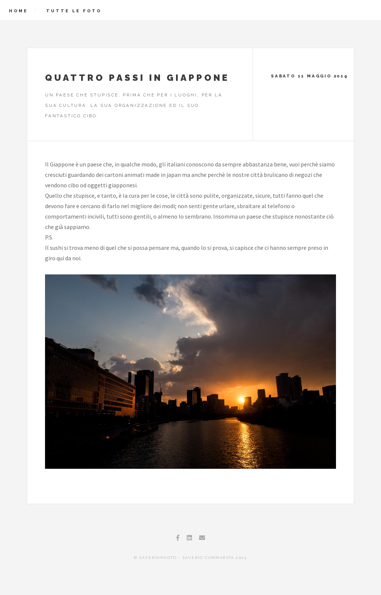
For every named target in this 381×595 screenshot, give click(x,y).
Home (18, 10)
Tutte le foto (74, 10)
